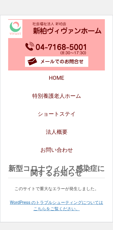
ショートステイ (57, 114)
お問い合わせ (56, 150)
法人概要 (56, 132)
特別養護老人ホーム (56, 96)
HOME (56, 78)
